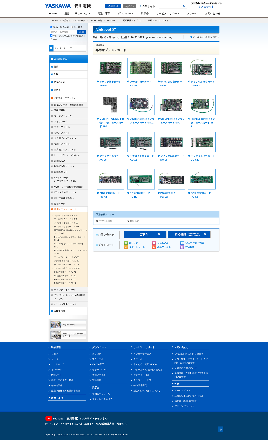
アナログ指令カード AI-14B (65, 219)
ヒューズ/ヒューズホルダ (66, 155)
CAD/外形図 (98, 364)
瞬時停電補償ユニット (65, 198)
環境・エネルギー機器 (62, 380)
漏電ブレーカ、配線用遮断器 (68, 104)
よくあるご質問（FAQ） (145, 364)
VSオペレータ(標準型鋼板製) (68, 187)
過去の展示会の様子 (102, 399)
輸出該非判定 (140, 385)
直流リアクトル (62, 127)
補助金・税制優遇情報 (186, 401)
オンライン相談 (141, 374)
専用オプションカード (158, 20)
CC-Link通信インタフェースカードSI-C (69, 245)
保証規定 (134, 221)
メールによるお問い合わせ (206, 37)
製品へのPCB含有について (146, 390)
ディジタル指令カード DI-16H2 (67, 227)
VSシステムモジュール (65, 192)
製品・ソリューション (77, 13)
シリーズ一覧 (96, 20)
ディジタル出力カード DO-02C (67, 268)
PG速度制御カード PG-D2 (65, 279)
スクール (192, 13)
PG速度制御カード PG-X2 (65, 283)
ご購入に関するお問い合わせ (189, 353)
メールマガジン (182, 390)
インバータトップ (63, 48)
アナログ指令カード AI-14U (65, 215)
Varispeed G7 (112, 20)
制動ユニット (61, 172)
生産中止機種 (105, 221)
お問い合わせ (212, 13)
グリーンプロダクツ (185, 406)
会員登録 (113, 6)
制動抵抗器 (59, 161)
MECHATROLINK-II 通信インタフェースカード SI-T (111, 122)
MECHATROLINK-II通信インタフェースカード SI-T (71, 231)
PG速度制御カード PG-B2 (65, 276)
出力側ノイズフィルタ (65, 149)
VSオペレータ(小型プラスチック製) (65, 179)
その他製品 (56, 385)
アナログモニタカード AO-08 (66, 257)
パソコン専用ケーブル (65, 304)
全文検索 (78, 27)
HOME (53, 13)
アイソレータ (61, 121)
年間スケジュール (101, 394)
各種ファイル (164, 247)
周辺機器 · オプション (65, 98)
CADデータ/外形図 (194, 242)
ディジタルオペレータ (65, 289)
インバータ (80, 20)
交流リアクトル (62, 133)
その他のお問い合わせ (186, 368)
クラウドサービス (142, 380)
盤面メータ (59, 203)
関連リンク (122, 423)
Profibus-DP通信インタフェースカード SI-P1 (70, 251)
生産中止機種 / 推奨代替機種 (65, 390)
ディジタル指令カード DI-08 (66, 223)
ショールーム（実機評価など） (149, 369)
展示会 (145, 13)
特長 (56, 66)
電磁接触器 (59, 110)
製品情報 (66, 20)
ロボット (55, 353)
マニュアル (162, 242)
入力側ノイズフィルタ (65, 138)
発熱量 (57, 90)
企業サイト (148, 6)
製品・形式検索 (61, 27)
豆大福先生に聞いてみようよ (189, 396)
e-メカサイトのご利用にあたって (77, 423)
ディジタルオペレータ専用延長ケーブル (69, 297)
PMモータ (56, 374)
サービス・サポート (167, 13)
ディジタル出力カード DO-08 (66, 265)
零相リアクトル (62, 144)
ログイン (129, 6)
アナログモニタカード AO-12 (66, 261)
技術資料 (189, 247)
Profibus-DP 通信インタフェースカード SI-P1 (203, 122)
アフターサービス (142, 353)
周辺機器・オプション (133, 20)
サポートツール (137, 247)
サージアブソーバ (63, 116)
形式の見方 (59, 82)
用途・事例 (104, 13)
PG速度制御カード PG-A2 (65, 272)
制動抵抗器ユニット (64, 166)
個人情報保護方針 (105, 423)
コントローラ (58, 364)
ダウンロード (125, 13)
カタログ (133, 242)
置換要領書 (59, 311)
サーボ (54, 359)
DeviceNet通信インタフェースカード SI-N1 (69, 238)
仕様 (56, 74)
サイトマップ (51, 423)
